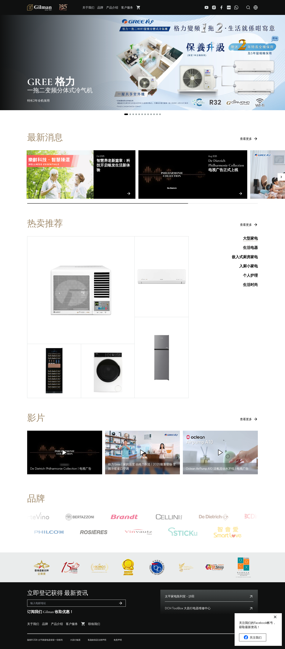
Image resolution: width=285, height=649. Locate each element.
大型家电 (250, 238)
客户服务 (127, 7)
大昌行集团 (75, 640)
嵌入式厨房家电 (245, 257)
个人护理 (250, 275)
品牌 (100, 7)
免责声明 (118, 640)
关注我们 (253, 637)
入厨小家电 (248, 266)
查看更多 (249, 138)
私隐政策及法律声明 (97, 640)
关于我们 (88, 7)
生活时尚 (250, 285)
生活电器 (250, 248)
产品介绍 (112, 7)
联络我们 (94, 624)
